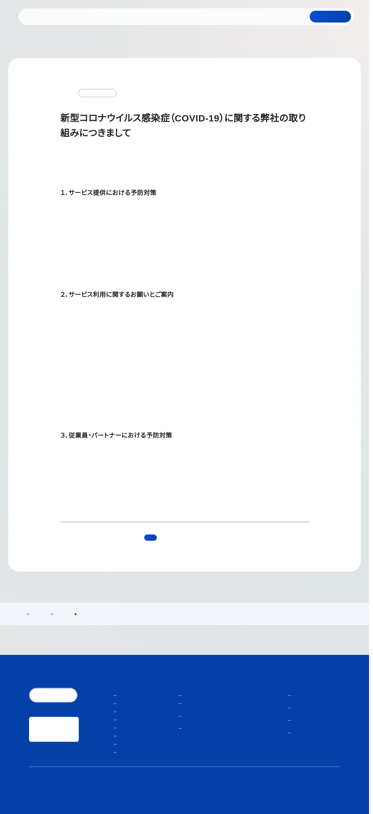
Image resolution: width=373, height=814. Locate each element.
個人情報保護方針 (235, 790)
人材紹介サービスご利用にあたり (284, 790)
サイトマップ (329, 790)
